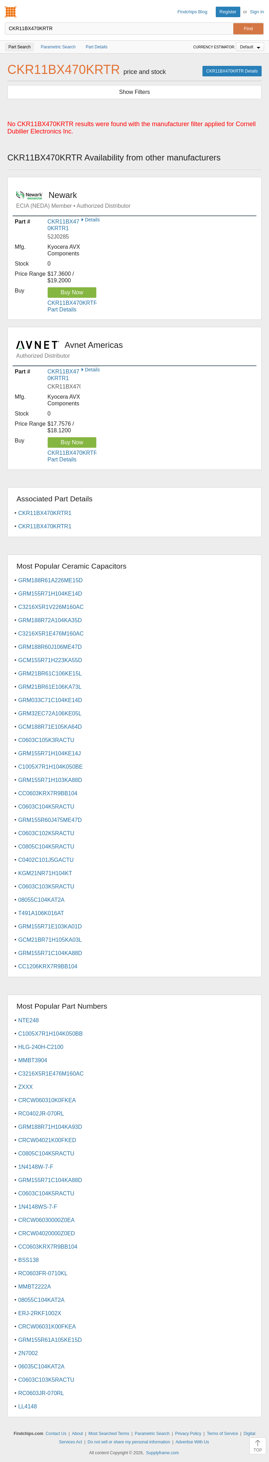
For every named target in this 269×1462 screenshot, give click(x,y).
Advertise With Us (192, 1442)
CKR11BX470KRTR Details (232, 71)
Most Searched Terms (108, 1433)
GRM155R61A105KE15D (50, 1340)
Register (228, 11)
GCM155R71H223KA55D (50, 660)
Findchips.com (11, 12)
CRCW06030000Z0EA (46, 1220)
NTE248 (28, 1020)
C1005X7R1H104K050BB (50, 1034)
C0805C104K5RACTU (46, 847)
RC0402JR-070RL (41, 1114)
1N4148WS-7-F (37, 1207)
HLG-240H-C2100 (40, 1047)
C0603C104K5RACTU (46, 807)
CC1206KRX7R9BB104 (47, 966)
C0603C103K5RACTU (46, 887)
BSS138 (28, 1260)
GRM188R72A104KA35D (50, 620)
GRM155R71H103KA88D (50, 780)
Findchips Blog (192, 11)
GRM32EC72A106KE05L (50, 713)
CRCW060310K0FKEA (47, 1100)
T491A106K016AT (41, 913)
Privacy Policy (188, 1433)
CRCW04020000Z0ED (46, 1233)
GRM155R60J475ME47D (50, 820)
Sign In (257, 11)
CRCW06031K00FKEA (47, 1327)
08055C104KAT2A (41, 900)
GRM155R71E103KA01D (50, 926)
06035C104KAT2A (41, 1367)
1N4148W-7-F (35, 1167)
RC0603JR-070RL (41, 1393)
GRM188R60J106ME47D (50, 647)
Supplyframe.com (162, 1452)
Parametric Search (152, 1433)
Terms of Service (222, 1433)
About (77, 1433)
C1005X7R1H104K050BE (50, 767)
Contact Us (56, 1433)
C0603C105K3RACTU (46, 740)
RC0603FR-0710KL (43, 1273)
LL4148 (27, 1406)
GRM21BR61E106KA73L (50, 687)
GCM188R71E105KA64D (50, 727)
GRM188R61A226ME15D (50, 580)
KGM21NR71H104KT (45, 873)
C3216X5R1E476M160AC (51, 634)
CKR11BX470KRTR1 (44, 513)
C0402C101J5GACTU (46, 860)
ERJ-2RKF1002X (39, 1313)
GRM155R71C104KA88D (50, 953)
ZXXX (25, 1087)
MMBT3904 (32, 1060)
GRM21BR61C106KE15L (50, 674)
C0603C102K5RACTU (46, 833)
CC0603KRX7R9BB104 (47, 793)
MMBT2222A (34, 1287)
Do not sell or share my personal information (129, 1442)
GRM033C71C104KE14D (50, 700)
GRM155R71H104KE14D (50, 594)
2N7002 (28, 1353)
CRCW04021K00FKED (47, 1140)
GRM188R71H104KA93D (50, 1127)
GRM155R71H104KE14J (49, 753)
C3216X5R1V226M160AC (51, 607)
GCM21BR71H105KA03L (50, 940)
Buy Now (72, 292)
